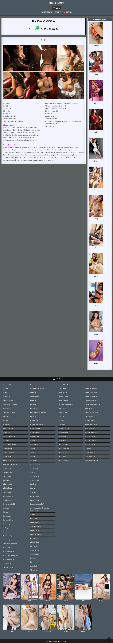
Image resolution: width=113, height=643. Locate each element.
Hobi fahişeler (90, 444)
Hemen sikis (34, 500)
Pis (31, 562)
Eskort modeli (63, 444)
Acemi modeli (62, 389)
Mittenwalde (7, 484)
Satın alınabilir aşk (91, 460)
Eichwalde (6, 416)
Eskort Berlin (47, 12)
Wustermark (34, 480)
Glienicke (6, 432)
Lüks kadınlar (8, 476)
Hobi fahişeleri (90, 436)
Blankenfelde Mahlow (10, 405)
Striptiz (32, 514)
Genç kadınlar (90, 456)
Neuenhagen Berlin (37, 389)
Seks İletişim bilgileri (10, 556)
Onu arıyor (7, 563)
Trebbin (33, 452)
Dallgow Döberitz (9, 412)
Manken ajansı (8, 496)
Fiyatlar (58, 12)
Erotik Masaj (62, 440)
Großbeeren (7, 440)
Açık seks (6, 508)
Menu (58, 8)
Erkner (5, 420)
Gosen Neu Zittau (9, 436)
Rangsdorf (34, 408)
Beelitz (5, 389)
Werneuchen (34, 468)
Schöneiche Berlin (36, 424)
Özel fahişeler (8, 524)
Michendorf (7, 480)
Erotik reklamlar (63, 428)
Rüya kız (61, 416)
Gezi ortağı (7, 540)
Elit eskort (61, 424)
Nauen (32, 385)
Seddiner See (35, 436)
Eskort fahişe (62, 452)
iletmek (33, 558)
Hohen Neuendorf (9, 452)
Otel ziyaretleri (90, 452)
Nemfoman (7, 500)
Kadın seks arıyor (91, 397)
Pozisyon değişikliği (37, 504)
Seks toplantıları (8, 560)
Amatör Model (63, 385)
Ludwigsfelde (7, 472)
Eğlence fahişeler (91, 401)
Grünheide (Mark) (9, 444)
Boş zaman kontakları (92, 405)
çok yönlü (33, 566)
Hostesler (88, 448)
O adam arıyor (8, 567)
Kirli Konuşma (63, 412)
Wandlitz (33, 460)
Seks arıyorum (35, 526)
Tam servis (89, 408)
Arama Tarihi (35, 530)
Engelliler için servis (10, 544)
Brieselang (6, 408)
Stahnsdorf (34, 440)
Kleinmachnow (8, 460)
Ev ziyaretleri (89, 428)
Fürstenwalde (8, 428)
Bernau (5, 393)
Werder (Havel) (35, 464)
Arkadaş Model (63, 397)
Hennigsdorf (7, 448)
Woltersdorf (34, 476)
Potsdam (33, 405)
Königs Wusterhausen (11, 464)
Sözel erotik (34, 554)
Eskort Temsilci (63, 448)
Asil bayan (61, 420)
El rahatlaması (90, 420)
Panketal (33, 401)
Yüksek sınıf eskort (92, 432)
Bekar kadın (34, 496)
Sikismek (6, 512)
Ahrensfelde (7, 385)
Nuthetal (33, 393)
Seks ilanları (7, 548)
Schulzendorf (35, 428)
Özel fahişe (7, 516)
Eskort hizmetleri (64, 460)
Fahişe (5, 532)
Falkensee (6, 424)
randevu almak (35, 534)
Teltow (32, 448)
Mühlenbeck (7, 488)
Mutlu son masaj (91, 424)
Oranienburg (34, 397)
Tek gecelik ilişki (9, 504)
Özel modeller (8, 520)
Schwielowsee (35, 432)
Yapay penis (34, 550)
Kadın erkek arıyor (91, 389)
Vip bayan (33, 570)
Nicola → (82, 169)
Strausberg (34, 444)
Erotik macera (63, 432)
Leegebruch (7, 468)
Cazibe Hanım (90, 416)
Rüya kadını (34, 542)
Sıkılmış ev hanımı (91, 412)
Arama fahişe (35, 522)
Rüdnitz (33, 416)
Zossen (32, 488)
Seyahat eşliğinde (9, 536)
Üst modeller (34, 538)
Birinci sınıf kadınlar (92, 385)
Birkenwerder (8, 401)
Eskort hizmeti (63, 401)
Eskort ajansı (62, 393)
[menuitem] (67, 12)
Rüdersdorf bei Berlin (38, 412)
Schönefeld (34, 420)
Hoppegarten (7, 456)
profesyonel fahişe (9, 528)
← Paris (4, 169)
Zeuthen (33, 484)
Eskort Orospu (63, 456)
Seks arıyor (34, 492)
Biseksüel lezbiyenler (65, 405)
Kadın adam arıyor (91, 393)
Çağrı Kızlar (62, 408)
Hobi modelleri (90, 440)
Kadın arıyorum (36, 518)
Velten (32, 456)
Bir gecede (34, 546)
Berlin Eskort (56, 2)
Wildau (32, 472)
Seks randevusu (8, 552)
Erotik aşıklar (62, 436)
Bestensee (6, 397)
